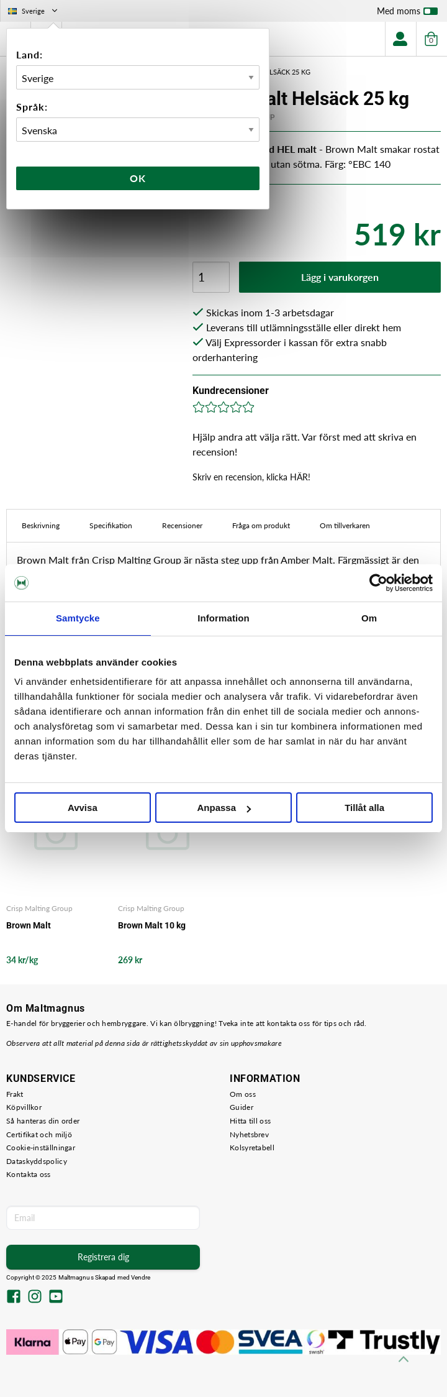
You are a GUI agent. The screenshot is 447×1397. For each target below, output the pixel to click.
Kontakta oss (28, 1174)
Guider (241, 1107)
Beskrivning (41, 525)
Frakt (15, 1094)
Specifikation (110, 525)
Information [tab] (223, 618)
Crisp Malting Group (39, 908)
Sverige (34, 11)
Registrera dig (103, 1257)
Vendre (141, 1277)
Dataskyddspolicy (36, 1161)
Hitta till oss (250, 1120)
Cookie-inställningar (40, 1147)
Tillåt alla (364, 807)
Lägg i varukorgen (340, 277)
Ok (138, 178)
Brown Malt (28, 925)
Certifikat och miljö (39, 1134)
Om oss (243, 1094)
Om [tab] (369, 618)
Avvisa (82, 807)
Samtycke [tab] (78, 618)
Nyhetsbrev (249, 1134)
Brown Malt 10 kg (152, 925)
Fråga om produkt (261, 525)
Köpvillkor (24, 1107)
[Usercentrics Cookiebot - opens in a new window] (378, 583)
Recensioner (182, 525)
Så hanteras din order (42, 1120)
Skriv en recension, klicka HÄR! (251, 477)
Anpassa (224, 807)
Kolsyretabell (252, 1147)
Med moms (407, 14)
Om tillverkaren (345, 525)
